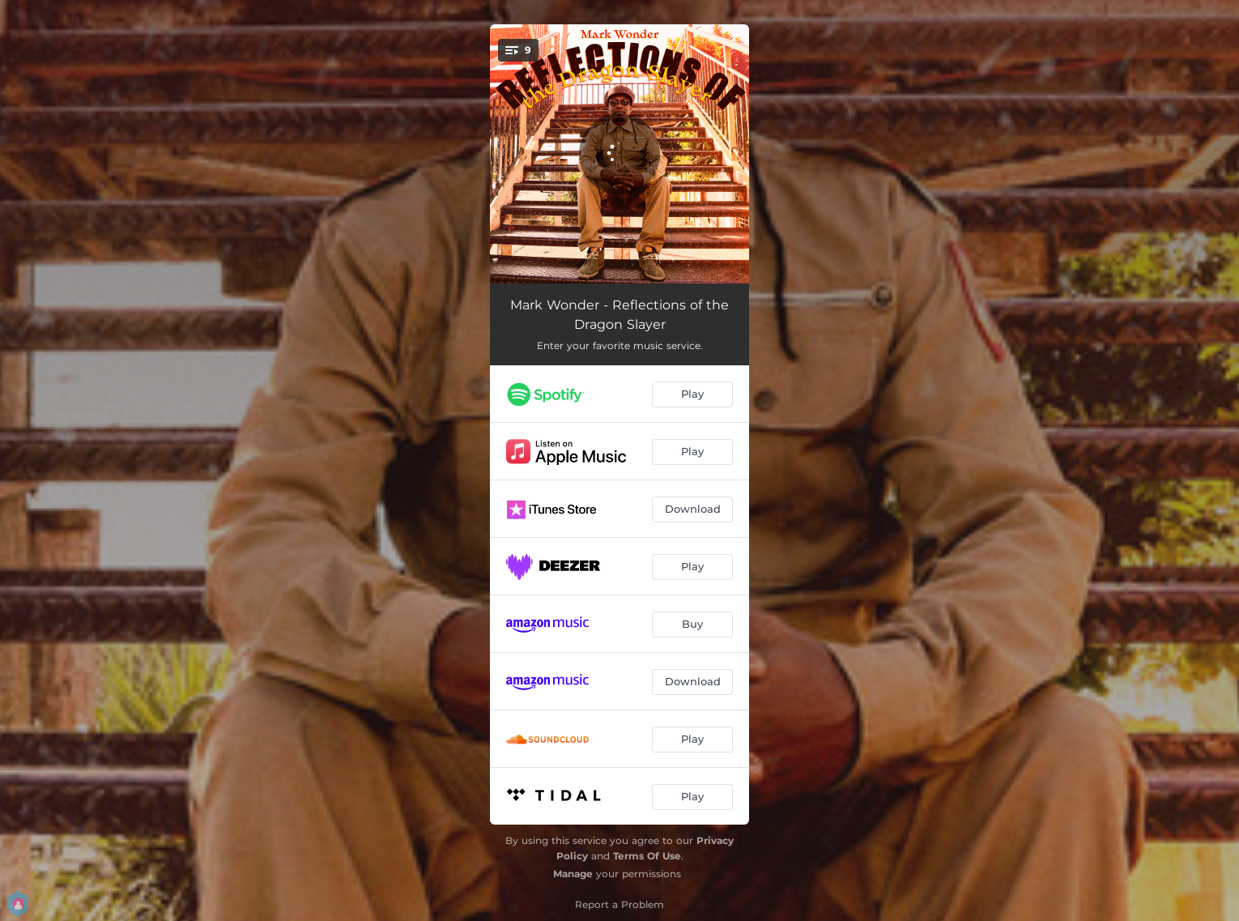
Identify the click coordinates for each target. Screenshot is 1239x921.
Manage (573, 874)
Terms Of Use (647, 856)
